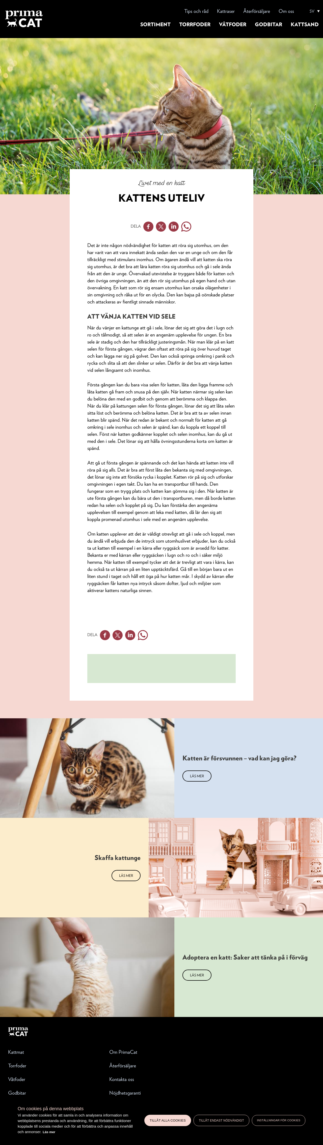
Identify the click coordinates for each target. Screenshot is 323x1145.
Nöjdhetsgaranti (125, 1093)
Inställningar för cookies (278, 1120)
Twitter (161, 227)
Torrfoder (194, 24)
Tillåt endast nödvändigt (221, 1120)
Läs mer (49, 1132)
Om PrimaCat (123, 1052)
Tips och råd (196, 11)
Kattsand (305, 24)
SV (312, 11)
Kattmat (16, 1052)
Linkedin (174, 227)
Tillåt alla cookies (168, 1120)
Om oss (286, 11)
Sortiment (155, 24)
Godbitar (268, 24)
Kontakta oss (121, 1079)
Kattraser (226, 11)
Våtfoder (232, 24)
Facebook (148, 227)
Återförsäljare (256, 11)
